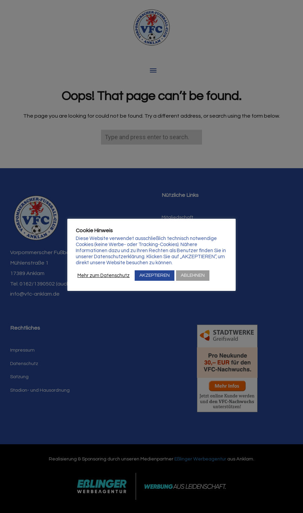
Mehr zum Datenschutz (103, 275)
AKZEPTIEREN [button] (154, 275)
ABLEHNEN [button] (193, 275)
